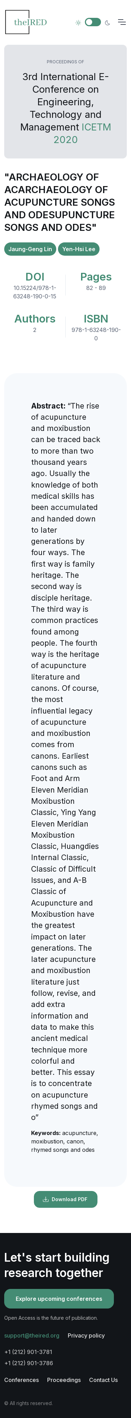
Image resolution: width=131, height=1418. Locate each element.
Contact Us (103, 1379)
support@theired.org (31, 1335)
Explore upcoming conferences (59, 1298)
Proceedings (64, 1379)
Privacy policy (86, 1335)
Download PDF (65, 1199)
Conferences (21, 1379)
